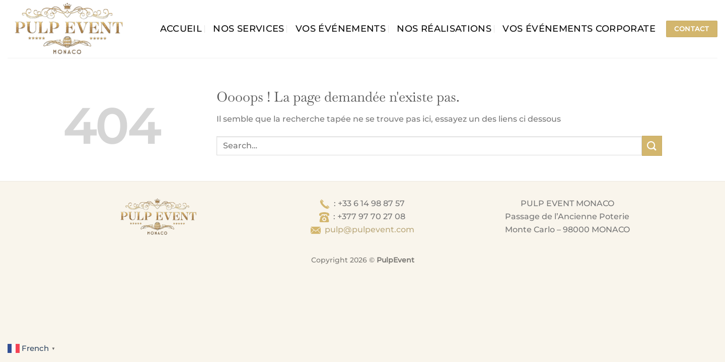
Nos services (248, 28)
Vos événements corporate (578, 28)
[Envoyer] (652, 145)
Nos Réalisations (444, 28)
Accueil (181, 28)
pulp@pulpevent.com (369, 229)
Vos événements (341, 28)
